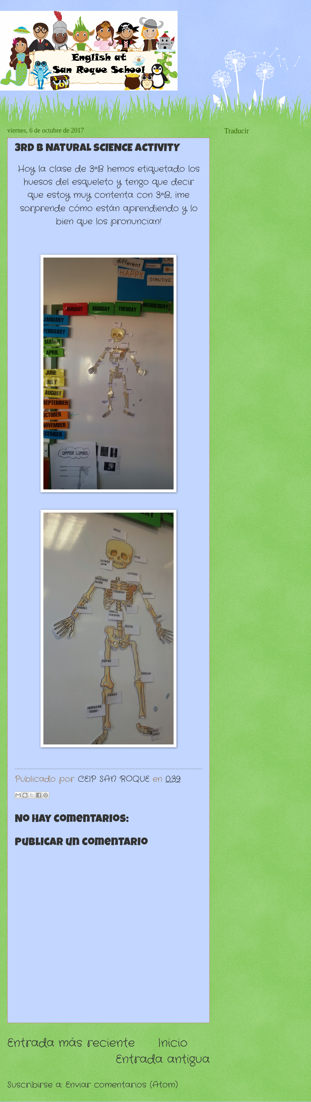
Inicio (172, 1043)
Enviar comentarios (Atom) (121, 1085)
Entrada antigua (163, 1059)
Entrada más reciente (71, 1043)
